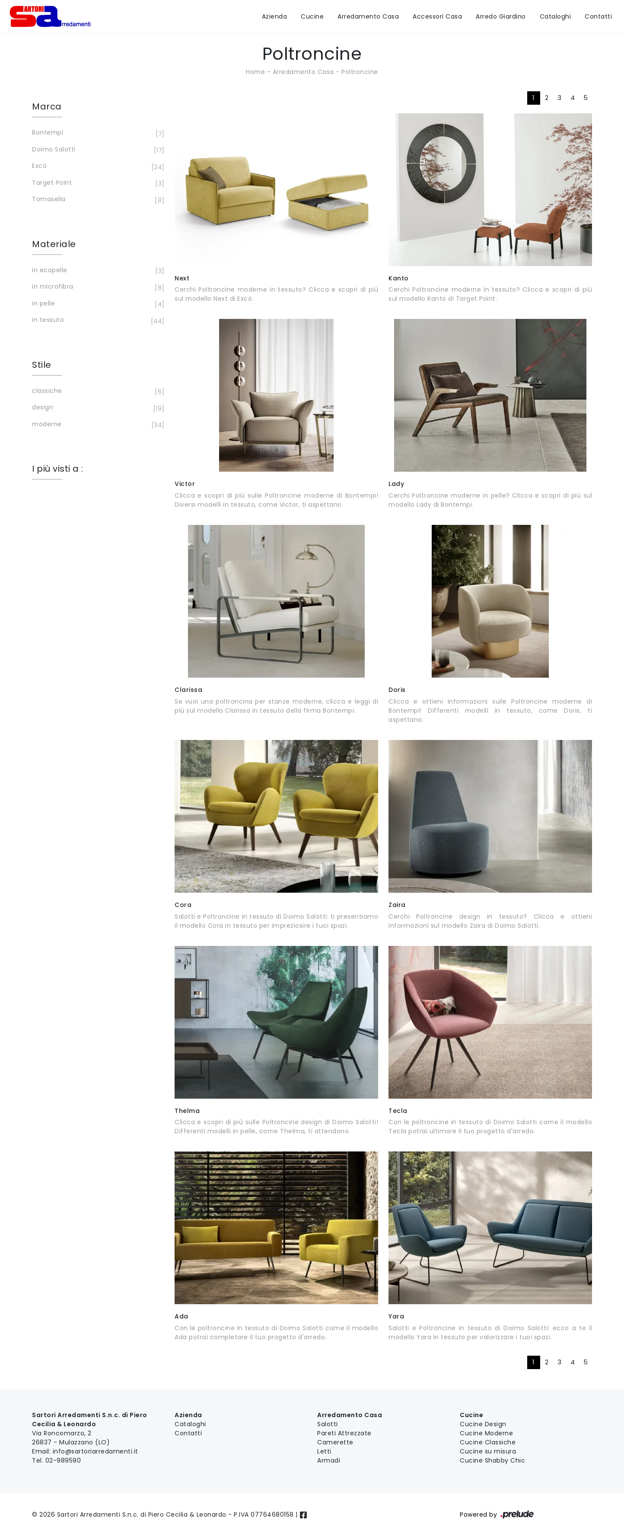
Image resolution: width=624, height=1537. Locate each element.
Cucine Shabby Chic (492, 1460)
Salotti (327, 1424)
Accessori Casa (437, 16)
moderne (97, 425)
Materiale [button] (54, 244)
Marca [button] (47, 106)
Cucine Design (483, 1424)
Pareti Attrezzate (344, 1433)
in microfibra (97, 287)
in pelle (97, 304)
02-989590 (63, 1460)
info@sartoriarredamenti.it (95, 1451)
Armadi (328, 1460)
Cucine (312, 16)
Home (255, 72)
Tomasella (97, 200)
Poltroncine (359, 72)
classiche (97, 391)
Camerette (335, 1442)
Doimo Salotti (97, 150)
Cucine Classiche (488, 1442)
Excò (97, 166)
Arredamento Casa (368, 16)
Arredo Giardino (501, 16)
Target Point (97, 183)
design (97, 408)
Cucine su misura (488, 1451)
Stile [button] (41, 365)
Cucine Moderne (486, 1433)
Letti (324, 1451)
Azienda (274, 16)
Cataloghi (555, 16)
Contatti (598, 16)
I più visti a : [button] (57, 469)
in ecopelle (97, 271)
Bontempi (97, 133)
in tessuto (97, 320)
